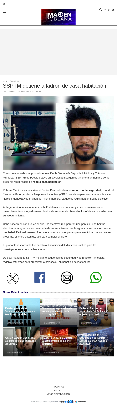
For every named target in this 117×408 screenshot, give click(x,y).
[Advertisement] (58, 51)
